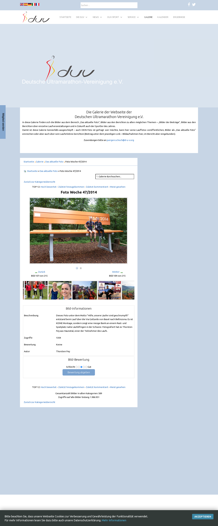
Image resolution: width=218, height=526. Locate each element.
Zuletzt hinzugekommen (71, 186)
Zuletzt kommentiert (97, 186)
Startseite (32, 171)
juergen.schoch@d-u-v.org (120, 140)
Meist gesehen (117, 186)
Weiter (115, 272)
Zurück (41, 272)
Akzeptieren (202, 521)
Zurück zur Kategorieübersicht (39, 181)
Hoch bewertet (48, 186)
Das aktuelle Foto (49, 171)
